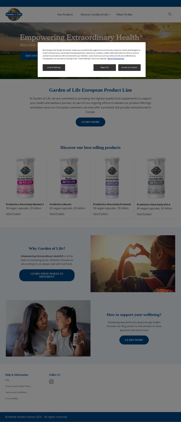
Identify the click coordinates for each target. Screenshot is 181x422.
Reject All (105, 67)
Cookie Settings (54, 67)
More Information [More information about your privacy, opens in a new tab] (116, 58)
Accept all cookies (129, 67)
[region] (92, 59)
